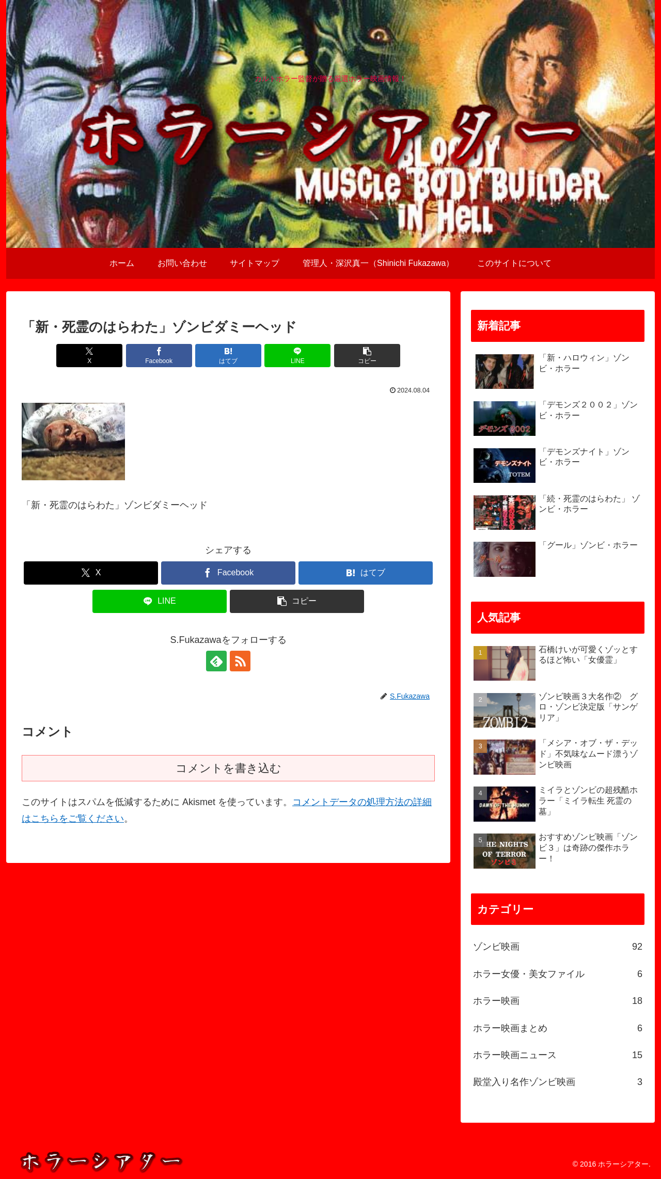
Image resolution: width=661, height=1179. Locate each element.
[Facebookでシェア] (159, 355)
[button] (367, 355)
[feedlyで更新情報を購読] (216, 661)
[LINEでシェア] (297, 355)
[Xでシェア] (89, 355)
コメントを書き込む (228, 768)
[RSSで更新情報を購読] (240, 661)
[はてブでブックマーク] (228, 355)
